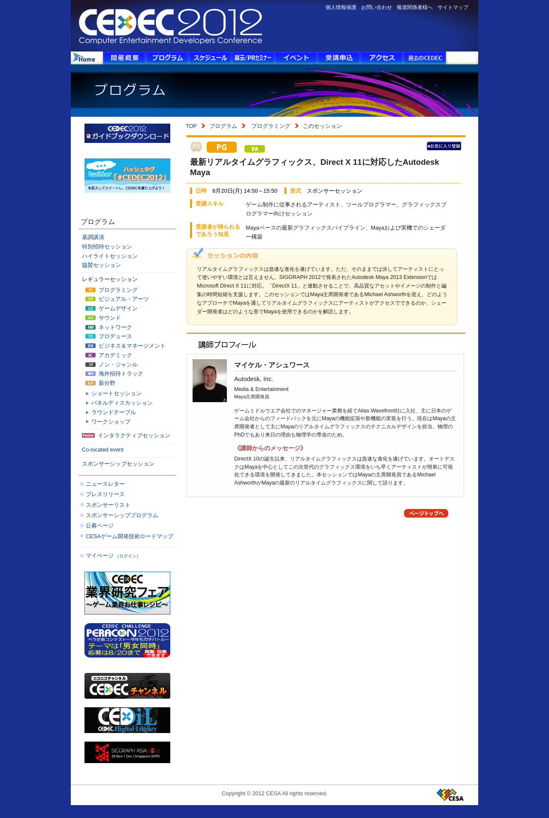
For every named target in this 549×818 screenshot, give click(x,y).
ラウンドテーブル (113, 412)
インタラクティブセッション (126, 435)
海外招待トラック (114, 373)
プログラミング (270, 126)
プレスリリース (105, 494)
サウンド (103, 318)
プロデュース (108, 336)
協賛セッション (101, 265)
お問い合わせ (376, 7)
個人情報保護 (341, 7)
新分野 (100, 383)
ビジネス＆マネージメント (125, 345)
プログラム (223, 126)
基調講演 (93, 237)
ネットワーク (108, 327)
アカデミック (108, 355)
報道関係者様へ (415, 7)
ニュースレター (105, 484)
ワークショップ (110, 421)
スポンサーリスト (108, 505)
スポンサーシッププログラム (122, 515)
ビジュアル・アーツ (117, 299)
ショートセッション (116, 393)
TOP (191, 126)
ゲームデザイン (111, 308)
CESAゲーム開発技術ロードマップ (129, 536)
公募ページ (100, 525)
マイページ (113, 555)
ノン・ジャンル (111, 364)
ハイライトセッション (110, 256)
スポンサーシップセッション (118, 464)
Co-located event (103, 449)
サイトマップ (452, 7)
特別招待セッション (107, 246)
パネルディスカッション (122, 403)
